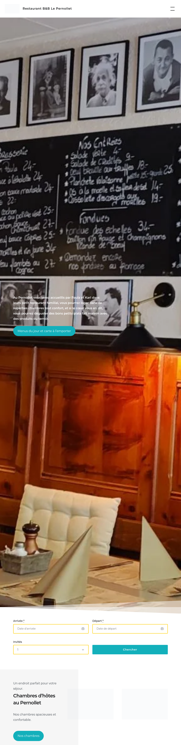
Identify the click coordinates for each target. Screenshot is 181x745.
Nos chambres (28, 736)
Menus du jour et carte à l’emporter (44, 331)
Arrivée (19, 621)
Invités (17, 642)
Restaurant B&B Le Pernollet (47, 8)
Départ (98, 621)
